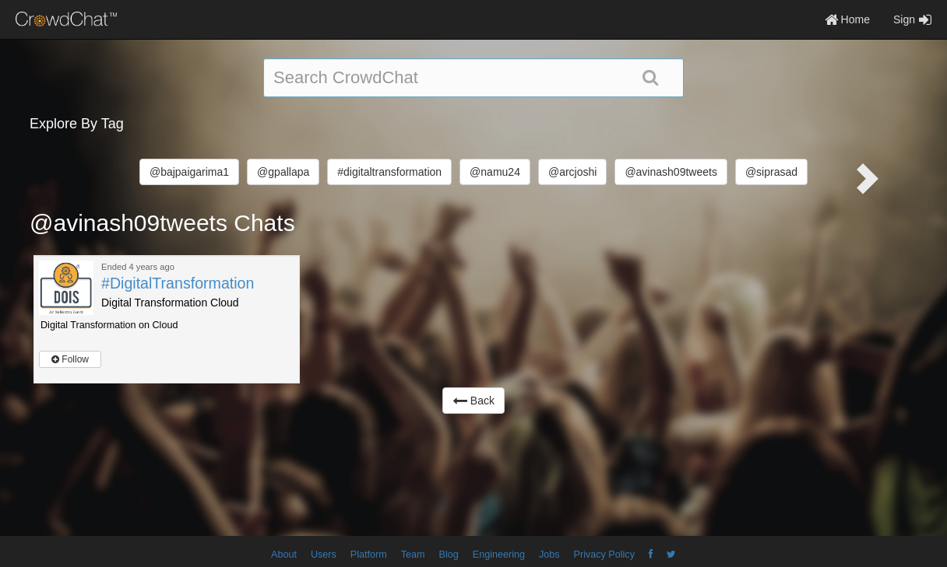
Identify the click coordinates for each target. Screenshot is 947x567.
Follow (70, 359)
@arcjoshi (572, 172)
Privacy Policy (604, 554)
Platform (368, 554)
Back (473, 400)
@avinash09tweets (671, 172)
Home (847, 19)
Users (323, 554)
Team (413, 554)
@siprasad (771, 172)
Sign (912, 19)
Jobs (549, 554)
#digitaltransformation (389, 172)
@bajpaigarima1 (189, 172)
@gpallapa (283, 172)
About (284, 554)
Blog (449, 554)
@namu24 (495, 172)
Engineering (499, 554)
